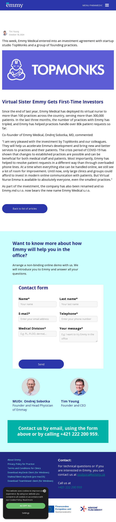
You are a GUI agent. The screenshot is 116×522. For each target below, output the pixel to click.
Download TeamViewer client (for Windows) (30, 480)
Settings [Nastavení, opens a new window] (25, 513)
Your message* (71, 328)
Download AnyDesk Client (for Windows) (28, 472)
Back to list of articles (25, 208)
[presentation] (41, 352)
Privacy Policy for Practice (21, 463)
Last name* (69, 299)
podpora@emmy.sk (91, 474)
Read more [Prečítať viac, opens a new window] (28, 500)
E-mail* (24, 314)
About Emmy (14, 459)
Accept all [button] (25, 505)
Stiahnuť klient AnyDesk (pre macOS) (26, 476)
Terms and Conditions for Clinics (24, 468)
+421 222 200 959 (70, 487)
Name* (24, 299)
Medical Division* (32, 328)
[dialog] (25, 503)
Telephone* (69, 314)
